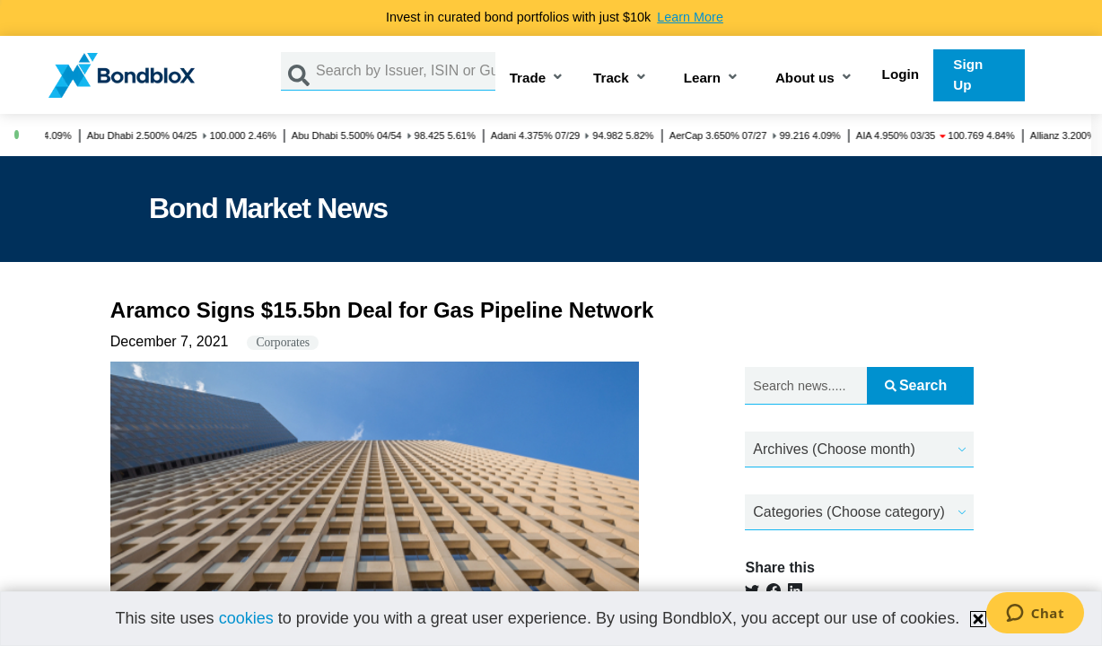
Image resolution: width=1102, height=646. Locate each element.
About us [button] (805, 78)
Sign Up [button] (968, 74)
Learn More (690, 17)
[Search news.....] (805, 386)
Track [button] (611, 78)
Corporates (283, 342)
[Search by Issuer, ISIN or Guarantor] (405, 71)
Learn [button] (702, 78)
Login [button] (900, 74)
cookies (246, 618)
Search (916, 385)
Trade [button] (528, 78)
